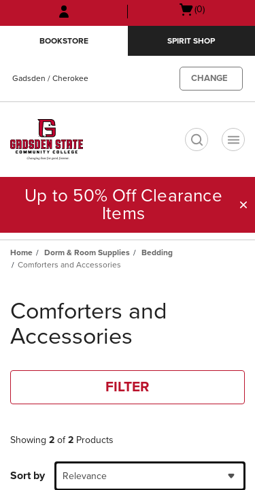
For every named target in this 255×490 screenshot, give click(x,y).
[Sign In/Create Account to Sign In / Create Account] (64, 11)
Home (21, 252)
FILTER (127, 386)
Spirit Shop (191, 41)
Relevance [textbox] (85, 476)
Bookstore (63, 41)
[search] (196, 139)
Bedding (157, 252)
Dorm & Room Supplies (87, 252)
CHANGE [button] (209, 78)
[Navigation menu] (233, 139)
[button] (243, 205)
